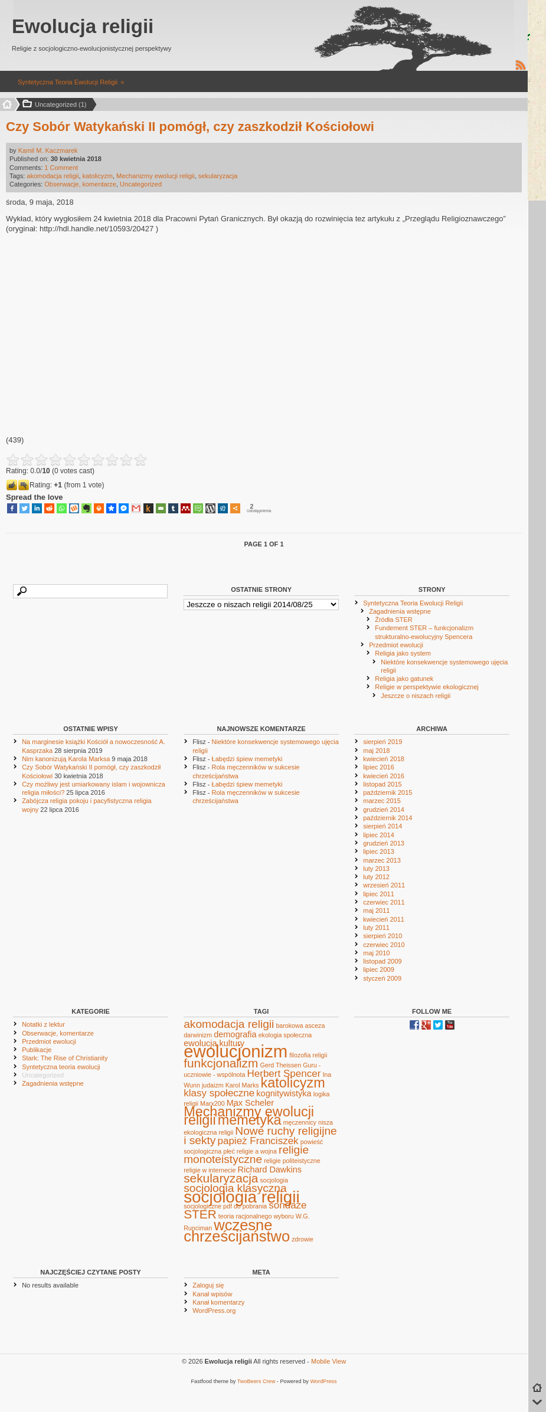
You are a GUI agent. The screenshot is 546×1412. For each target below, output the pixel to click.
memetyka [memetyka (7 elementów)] (250, 1120)
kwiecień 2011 (383, 919)
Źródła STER (394, 619)
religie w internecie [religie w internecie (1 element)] (210, 1170)
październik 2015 (387, 792)
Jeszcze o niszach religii (415, 695)
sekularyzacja (218, 175)
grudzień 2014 (383, 809)
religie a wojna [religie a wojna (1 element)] (257, 1151)
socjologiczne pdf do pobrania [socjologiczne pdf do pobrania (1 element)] (225, 1206)
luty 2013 (376, 868)
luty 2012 (376, 876)
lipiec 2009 (378, 969)
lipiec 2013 (378, 851)
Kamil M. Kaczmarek (48, 150)
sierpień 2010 (382, 935)
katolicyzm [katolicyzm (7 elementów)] (293, 1082)
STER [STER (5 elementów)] (200, 1214)
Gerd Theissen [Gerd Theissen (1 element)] (280, 1065)
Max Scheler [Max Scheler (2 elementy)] (250, 1103)
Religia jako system (403, 653)
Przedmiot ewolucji (396, 644)
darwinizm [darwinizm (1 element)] (198, 1034)
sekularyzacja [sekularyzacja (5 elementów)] (221, 1178)
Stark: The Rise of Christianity (64, 1058)
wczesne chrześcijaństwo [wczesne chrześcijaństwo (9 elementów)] (237, 1230)
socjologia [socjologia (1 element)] (273, 1180)
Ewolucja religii (82, 26)
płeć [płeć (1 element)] (229, 1151)
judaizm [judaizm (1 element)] (213, 1085)
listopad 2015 (382, 784)
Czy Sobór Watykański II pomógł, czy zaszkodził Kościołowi (190, 126)
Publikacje (36, 1049)
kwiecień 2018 (383, 758)
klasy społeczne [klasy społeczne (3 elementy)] (219, 1093)
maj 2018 (376, 750)
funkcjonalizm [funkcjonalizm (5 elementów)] (221, 1063)
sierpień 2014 (382, 826)
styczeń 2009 (382, 978)
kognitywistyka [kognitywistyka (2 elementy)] (283, 1093)
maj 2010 (376, 952)
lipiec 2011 (378, 893)
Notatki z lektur (43, 1024)
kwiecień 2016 (383, 775)
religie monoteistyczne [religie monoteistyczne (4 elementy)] (246, 1154)
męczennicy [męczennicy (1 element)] (299, 1122)
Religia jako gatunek (404, 678)
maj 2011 (376, 910)
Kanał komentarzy (218, 1302)
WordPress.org (214, 1310)
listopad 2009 (382, 961)
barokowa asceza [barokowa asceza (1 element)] (300, 1025)
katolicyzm (98, 175)
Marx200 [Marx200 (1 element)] (212, 1103)
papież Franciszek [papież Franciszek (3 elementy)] (257, 1140)
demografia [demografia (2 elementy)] (235, 1034)
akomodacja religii (53, 175)
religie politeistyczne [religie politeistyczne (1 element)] (292, 1160)
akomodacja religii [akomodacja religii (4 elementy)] (229, 1024)
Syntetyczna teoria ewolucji (61, 1066)
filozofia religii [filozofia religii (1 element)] (308, 1055)
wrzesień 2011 (384, 885)
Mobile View (328, 1361)
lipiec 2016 (378, 767)
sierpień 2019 (382, 741)
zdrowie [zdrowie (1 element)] (302, 1239)
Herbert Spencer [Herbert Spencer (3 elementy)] (284, 1073)
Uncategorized (141, 184)
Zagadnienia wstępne (400, 611)
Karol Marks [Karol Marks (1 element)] (242, 1085)
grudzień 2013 (383, 843)
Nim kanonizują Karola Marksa (66, 758)
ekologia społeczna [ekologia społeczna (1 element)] (285, 1034)
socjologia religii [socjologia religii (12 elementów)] (241, 1197)
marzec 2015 (382, 800)
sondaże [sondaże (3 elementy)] (287, 1205)
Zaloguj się (208, 1285)
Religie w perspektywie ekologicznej (426, 686)
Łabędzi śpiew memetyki (247, 758)
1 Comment (61, 167)
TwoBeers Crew (256, 1381)
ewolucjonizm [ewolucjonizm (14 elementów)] (235, 1051)
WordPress (323, 1381)
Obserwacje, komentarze (80, 184)
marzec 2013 (382, 860)
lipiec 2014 (378, 834)
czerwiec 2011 (383, 902)
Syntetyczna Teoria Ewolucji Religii (67, 82)
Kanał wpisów (212, 1294)
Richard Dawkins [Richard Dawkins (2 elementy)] (270, 1169)
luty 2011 (376, 927)
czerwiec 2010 (383, 944)
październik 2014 (387, 817)
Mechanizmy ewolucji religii (155, 175)
